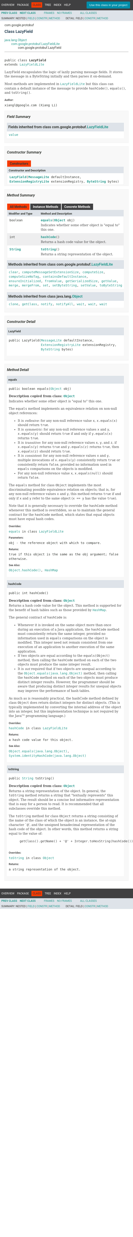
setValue (88, 285)
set (45, 285)
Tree (48, 4)
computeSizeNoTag (24, 276)
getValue (108, 281)
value (13, 134)
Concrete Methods (77, 207)
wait (80, 304)
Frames (49, 13)
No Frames (64, 13)
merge (13, 285)
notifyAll (64, 304)
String (15, 249)
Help (67, 4)
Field (31, 18)
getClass (29, 304)
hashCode (48, 237)
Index (57, 4)
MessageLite (38, 177)
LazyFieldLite (32, 64)
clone (13, 304)
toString (48, 249)
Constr (42, 18)
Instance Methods (45, 207)
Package (23, 4)
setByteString (64, 285)
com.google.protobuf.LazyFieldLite (35, 44)
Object (59, 220)
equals (46, 220)
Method (54, 18)
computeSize (93, 272)
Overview (7, 4)
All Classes (88, 13)
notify (46, 304)
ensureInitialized (25, 281)
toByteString (111, 285)
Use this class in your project (108, 5)
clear (13, 272)
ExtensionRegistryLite (29, 181)
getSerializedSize (81, 281)
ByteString (96, 181)
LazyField (17, 177)
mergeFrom (30, 285)
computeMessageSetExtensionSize (50, 272)
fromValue (53, 281)
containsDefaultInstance (64, 276)
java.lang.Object (15, 40)
